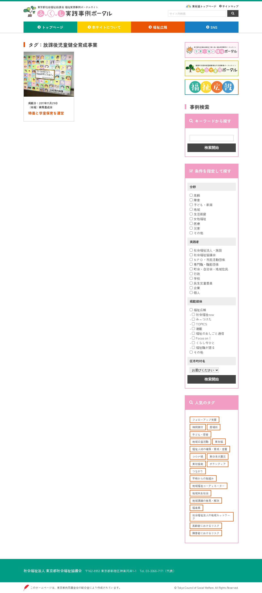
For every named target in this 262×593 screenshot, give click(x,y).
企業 (195, 288)
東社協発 (197, 464)
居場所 (214, 427)
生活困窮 (198, 214)
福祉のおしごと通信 (208, 333)
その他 (196, 233)
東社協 (219, 441)
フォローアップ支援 (204, 419)
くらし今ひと (203, 343)
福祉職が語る (203, 347)
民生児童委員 (201, 283)
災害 (195, 228)
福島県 (196, 508)
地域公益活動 (200, 441)
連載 (197, 328)
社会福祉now (203, 314)
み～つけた (202, 319)
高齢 (195, 195)
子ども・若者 (200, 434)
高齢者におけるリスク (205, 526)
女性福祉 (198, 219)
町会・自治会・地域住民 (209, 269)
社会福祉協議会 (203, 255)
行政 (195, 274)
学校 (195, 278)
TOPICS (199, 324)
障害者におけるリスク (205, 533)
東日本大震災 (218, 456)
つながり (197, 471)
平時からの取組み (203, 478)
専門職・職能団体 (204, 264)
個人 (195, 292)
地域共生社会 (200, 493)
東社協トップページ (204, 6)
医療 (195, 223)
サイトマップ (230, 6)
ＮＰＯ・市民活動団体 (207, 259)
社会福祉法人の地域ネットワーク (211, 516)
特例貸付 (197, 427)
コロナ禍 (197, 456)
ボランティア (218, 464)
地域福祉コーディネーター (208, 486)
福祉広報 (198, 310)
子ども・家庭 (201, 204)
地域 (195, 209)
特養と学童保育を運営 (46, 113)
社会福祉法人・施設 (206, 250)
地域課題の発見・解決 (205, 500)
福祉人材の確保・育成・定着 (209, 449)
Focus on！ (201, 338)
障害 (195, 200)
